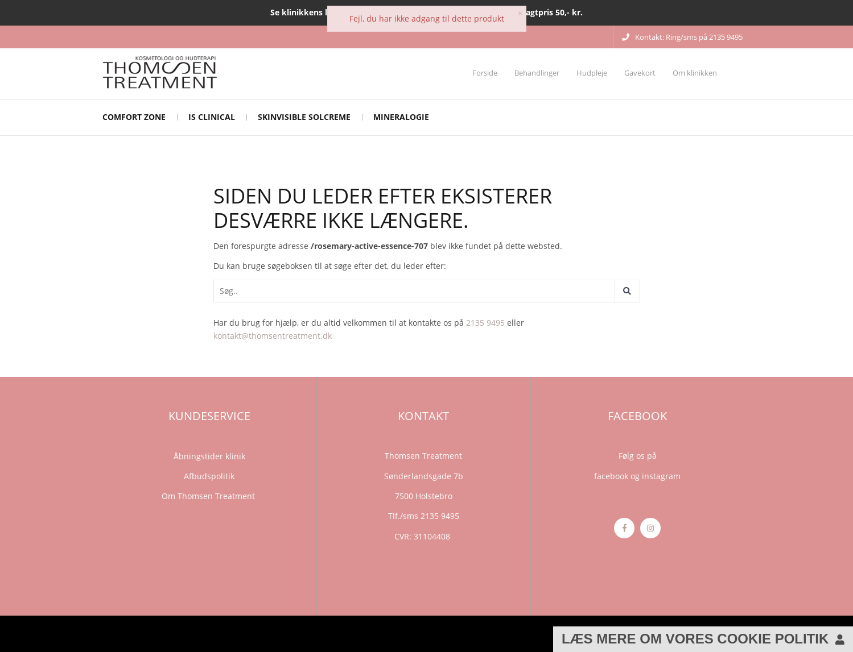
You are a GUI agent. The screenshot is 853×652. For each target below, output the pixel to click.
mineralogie (401, 116)
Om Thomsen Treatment (209, 496)
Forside (484, 73)
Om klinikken (695, 73)
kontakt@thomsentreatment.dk (272, 335)
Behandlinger (536, 73)
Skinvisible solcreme (304, 116)
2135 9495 (485, 322)
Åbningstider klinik (209, 456)
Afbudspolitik (209, 476)
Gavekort (640, 73)
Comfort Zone (134, 116)
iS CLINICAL (211, 116)
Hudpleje (591, 73)
